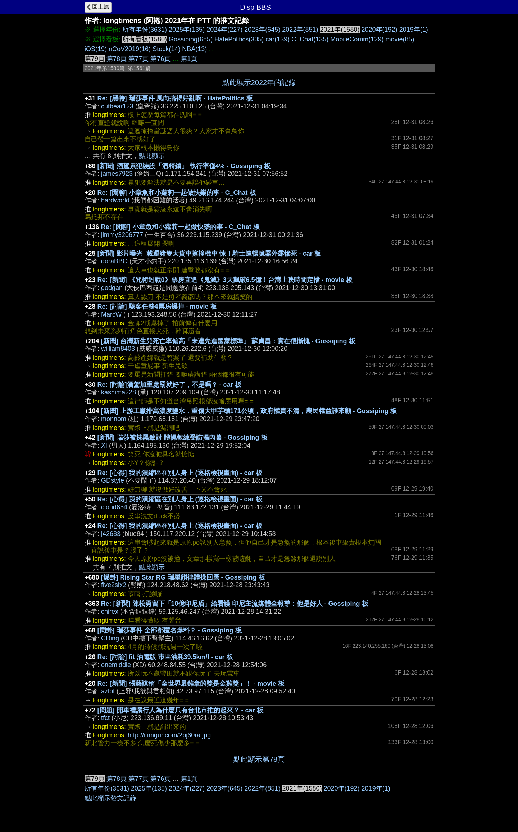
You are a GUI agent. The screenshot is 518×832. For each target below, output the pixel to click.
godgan (112, 287)
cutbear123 (117, 106)
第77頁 (138, 58)
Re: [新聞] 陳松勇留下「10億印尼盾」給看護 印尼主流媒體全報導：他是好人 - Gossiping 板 (234, 603)
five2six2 (113, 585)
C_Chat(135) (309, 39)
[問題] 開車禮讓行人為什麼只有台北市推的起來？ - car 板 (180, 710)
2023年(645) (262, 29)
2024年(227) (224, 29)
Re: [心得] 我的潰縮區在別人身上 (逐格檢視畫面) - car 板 (179, 473)
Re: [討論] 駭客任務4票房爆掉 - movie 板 (157, 306)
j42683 (111, 533)
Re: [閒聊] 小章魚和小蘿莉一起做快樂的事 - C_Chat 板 (176, 192)
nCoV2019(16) (130, 49)
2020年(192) (379, 29)
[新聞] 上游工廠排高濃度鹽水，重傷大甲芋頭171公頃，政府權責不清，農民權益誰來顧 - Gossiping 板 (249, 411)
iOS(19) (96, 49)
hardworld (115, 200)
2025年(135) (187, 29)
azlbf (108, 691)
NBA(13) (194, 49)
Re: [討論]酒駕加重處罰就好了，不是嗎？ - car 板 (169, 384)
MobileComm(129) (356, 39)
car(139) (277, 39)
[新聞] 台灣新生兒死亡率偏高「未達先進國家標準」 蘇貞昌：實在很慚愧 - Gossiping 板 (228, 341)
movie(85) (399, 39)
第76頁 (160, 58)
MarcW (111, 314)
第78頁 (116, 58)
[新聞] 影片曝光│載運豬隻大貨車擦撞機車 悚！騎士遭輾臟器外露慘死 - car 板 (209, 253)
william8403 (118, 348)
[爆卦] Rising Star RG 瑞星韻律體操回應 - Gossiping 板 (183, 577)
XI (104, 445)
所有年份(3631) (144, 29)
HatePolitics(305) (239, 39)
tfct (105, 717)
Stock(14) (166, 49)
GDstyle (112, 480)
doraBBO (114, 261)
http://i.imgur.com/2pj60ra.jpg (169, 735)
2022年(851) (300, 29)
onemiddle (116, 664)
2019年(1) (413, 29)
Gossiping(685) (191, 39)
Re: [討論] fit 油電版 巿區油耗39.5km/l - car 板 (165, 657)
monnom (113, 418)
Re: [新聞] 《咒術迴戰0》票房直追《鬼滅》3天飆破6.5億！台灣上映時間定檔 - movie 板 (225, 279)
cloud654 (114, 507)
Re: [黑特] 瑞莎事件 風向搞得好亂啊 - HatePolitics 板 (175, 98)
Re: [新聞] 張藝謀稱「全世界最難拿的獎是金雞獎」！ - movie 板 (191, 683)
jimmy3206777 (122, 234)
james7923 (117, 173)
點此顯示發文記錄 (110, 798)
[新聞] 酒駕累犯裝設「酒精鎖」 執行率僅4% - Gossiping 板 (184, 166)
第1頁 (189, 58)
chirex (109, 611)
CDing (110, 638)
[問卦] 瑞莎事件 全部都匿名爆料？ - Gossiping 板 (169, 630)
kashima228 (118, 392)
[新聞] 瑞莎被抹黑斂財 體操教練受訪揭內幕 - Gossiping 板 (182, 437)
